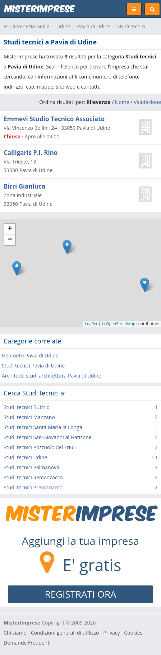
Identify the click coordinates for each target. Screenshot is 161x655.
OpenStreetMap (120, 323)
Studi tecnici (131, 26)
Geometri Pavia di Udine (30, 355)
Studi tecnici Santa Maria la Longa (43, 427)
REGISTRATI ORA (80, 594)
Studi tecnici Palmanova (31, 467)
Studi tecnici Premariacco (33, 487)
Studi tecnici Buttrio (27, 407)
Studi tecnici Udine (25, 457)
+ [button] (10, 229)
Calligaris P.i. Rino (31, 152)
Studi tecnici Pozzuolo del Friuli (40, 447)
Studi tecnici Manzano (29, 417)
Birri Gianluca (24, 186)
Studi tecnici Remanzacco (33, 477)
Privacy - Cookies (122, 632)
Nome (122, 102)
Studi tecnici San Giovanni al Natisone (48, 437)
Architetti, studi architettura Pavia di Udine (51, 375)
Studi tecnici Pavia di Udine (33, 365)
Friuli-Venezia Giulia (27, 26)
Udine (63, 26)
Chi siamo (15, 632)
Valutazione (147, 102)
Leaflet (91, 323)
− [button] (10, 239)
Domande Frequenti (27, 642)
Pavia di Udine (93, 26)
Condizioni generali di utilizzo (65, 632)
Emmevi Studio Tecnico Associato (54, 119)
